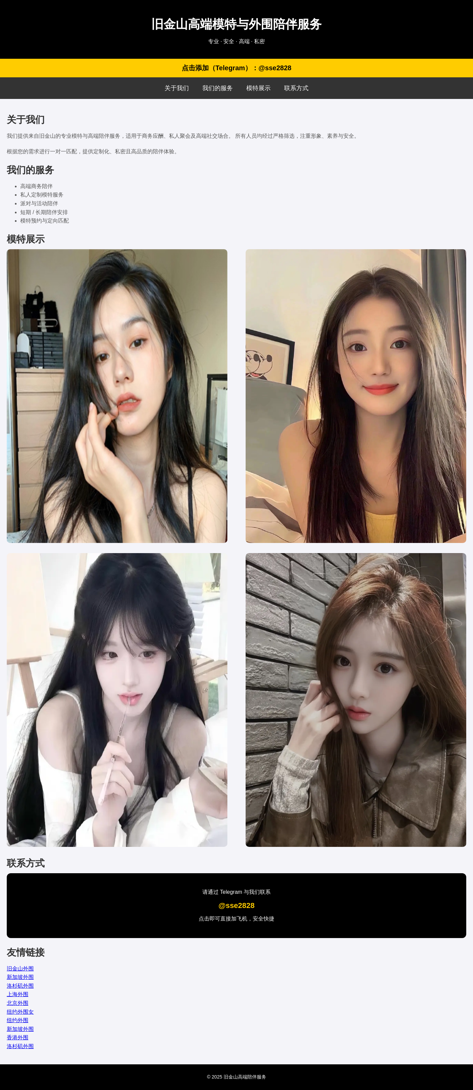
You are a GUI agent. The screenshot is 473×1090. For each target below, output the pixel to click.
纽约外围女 (20, 1012)
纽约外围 (17, 1020)
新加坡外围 (20, 977)
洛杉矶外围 (20, 986)
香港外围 (17, 1037)
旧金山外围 (20, 968)
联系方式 (296, 88)
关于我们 (177, 88)
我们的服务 (217, 88)
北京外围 (17, 1003)
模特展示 (258, 88)
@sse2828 (236, 905)
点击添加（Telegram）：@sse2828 (237, 68)
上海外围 (17, 994)
